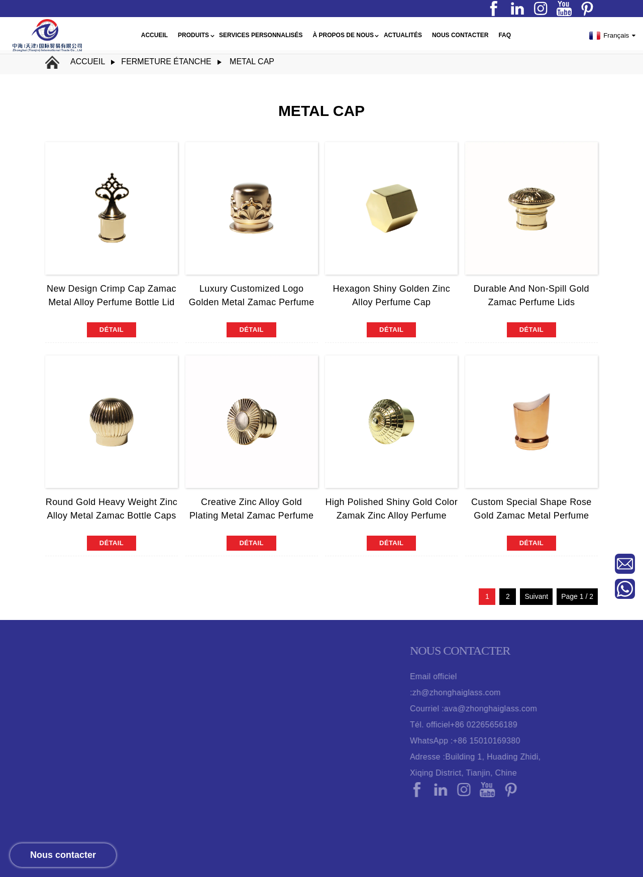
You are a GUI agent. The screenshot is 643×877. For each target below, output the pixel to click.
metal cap (252, 61)
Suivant (536, 596)
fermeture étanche (166, 61)
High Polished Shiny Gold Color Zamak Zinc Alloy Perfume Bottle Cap (391, 515)
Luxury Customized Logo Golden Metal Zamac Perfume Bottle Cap (251, 302)
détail (111, 329)
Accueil (87, 61)
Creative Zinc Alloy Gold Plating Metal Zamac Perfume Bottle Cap (251, 515)
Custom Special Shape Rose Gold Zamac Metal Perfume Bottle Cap (531, 515)
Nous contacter (63, 855)
